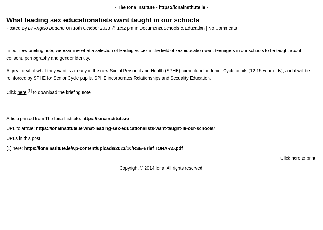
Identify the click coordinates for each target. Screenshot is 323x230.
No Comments (223, 28)
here (21, 92)
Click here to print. (298, 158)
